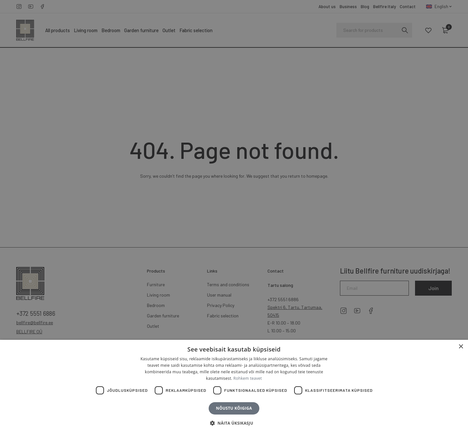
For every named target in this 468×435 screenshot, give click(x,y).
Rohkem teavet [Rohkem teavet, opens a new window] (247, 378)
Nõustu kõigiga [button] (234, 408)
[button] (234, 423)
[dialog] (234, 217)
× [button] (460, 346)
